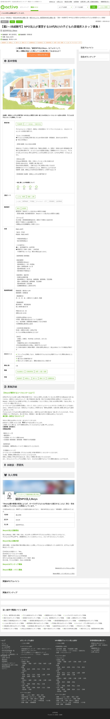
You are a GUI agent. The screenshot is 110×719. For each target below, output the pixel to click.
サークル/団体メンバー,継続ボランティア (33, 652)
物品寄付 (46, 654)
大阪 (40, 680)
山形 (50, 663)
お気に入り (60, 1)
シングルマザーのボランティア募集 (75, 615)
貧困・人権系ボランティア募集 (76, 618)
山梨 (43, 674)
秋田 (45, 663)
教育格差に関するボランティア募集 (37, 623)
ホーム (3, 17)
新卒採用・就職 (61, 649)
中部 (22, 673)
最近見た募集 (68, 1)
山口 (23, 684)
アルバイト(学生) (61, 650)
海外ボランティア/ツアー (29, 650)
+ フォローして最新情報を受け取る (28, 494)
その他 (48, 700)
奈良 (50, 680)
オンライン (24, 660)
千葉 (43, 669)
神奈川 (24, 671)
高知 (73, 682)
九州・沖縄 (24, 686)
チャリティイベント (27, 654)
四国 (57, 680)
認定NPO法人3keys (10, 30)
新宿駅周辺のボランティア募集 (88, 620)
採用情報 (55, 712)
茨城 (23, 669)
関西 (22, 678)
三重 (38, 676)
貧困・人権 (24, 698)
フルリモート (60, 658)
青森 (30, 663)
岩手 (35, 663)
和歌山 (24, 680)
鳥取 (28, 684)
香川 (63, 682)
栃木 (28, 669)
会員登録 (76, 1)
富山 (28, 674)
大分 (43, 687)
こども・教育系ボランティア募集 (54, 618)
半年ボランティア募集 (83, 626)
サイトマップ (6, 649)
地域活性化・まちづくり (28, 697)
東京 (18, 208)
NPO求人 (9, 17)
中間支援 (41, 700)
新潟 (23, 674)
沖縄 (30, 689)
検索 (93, 7)
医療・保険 (24, 702)
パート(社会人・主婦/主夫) (77, 650)
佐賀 (28, 687)
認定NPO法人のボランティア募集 (63, 626)
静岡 (28, 676)
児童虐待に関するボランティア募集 (14, 626)
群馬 (33, 669)
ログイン (4, 668)
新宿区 (24, 208)
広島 (43, 684)
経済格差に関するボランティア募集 (39, 626)
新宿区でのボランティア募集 (31, 618)
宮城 (40, 663)
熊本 (38, 687)
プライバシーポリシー (8, 663)
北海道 (24, 663)
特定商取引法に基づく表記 (10, 665)
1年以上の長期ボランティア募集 (31, 628)
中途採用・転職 (72, 649)
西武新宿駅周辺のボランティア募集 (65, 620)
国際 (22, 695)
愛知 (33, 676)
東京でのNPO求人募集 (70, 628)
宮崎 (48, 687)
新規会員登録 (6, 667)
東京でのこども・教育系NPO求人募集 (92, 628)
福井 (38, 674)
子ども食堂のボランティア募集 (32, 615)
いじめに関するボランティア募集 (14, 623)
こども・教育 (30, 695)
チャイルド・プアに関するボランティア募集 (88, 623)
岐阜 (23, 676)
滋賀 (30, 680)
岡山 (38, 684)
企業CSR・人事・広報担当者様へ (89, 1)
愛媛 (68, 682)
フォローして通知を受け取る (38, 55)
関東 (22, 667)
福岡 (23, 687)
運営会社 (4, 659)
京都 (35, 680)
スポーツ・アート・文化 (28, 700)
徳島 (58, 682)
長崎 (33, 687)
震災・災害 (40, 695)
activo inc (52, 715)
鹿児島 (24, 689)
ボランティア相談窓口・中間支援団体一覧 (9, 655)
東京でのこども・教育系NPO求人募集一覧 (42, 17)
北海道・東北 (25, 661)
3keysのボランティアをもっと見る (64, 568)
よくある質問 (6, 647)
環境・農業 (42, 697)
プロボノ (38, 654)
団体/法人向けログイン (98, 643)
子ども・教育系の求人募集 (12, 615)
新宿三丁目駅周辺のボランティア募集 (15, 620)
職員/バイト (34, 7)
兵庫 (45, 680)
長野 (48, 674)
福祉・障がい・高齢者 (37, 698)
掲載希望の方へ (105, 1)
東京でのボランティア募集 (12, 618)
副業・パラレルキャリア (63, 652)
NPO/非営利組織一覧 (8, 650)
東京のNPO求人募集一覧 (20, 17)
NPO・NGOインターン (44, 649)
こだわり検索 (103, 7)
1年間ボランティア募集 (11, 628)
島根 (33, 684)
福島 (23, 665)
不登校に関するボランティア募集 (62, 623)
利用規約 (4, 661)
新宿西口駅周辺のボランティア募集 (40, 620)
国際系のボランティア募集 (53, 615)
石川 (33, 674)
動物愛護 (33, 702)
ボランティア (24, 7)
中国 (22, 682)
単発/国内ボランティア (28, 649)
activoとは (52, 1)
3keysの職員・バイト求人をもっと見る (63, 573)
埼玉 (38, 669)
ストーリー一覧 (6, 652)
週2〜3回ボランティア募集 (52, 628)
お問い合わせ (6, 657)
